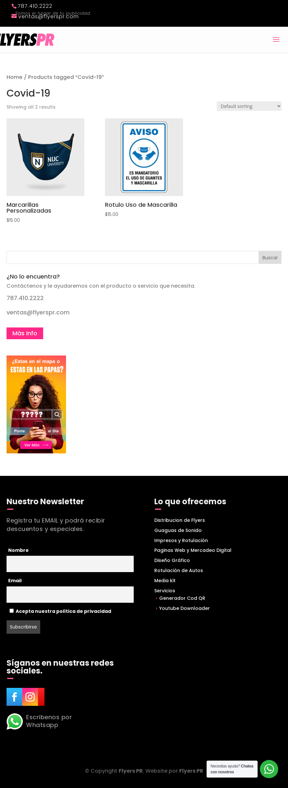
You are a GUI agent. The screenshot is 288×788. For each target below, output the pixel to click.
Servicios (164, 590)
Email (15, 580)
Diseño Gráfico (172, 560)
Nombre (18, 550)
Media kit (165, 580)
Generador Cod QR (182, 598)
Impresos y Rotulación (181, 540)
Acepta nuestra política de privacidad (60, 611)
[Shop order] (249, 106)
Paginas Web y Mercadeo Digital (192, 550)
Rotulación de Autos (178, 570)
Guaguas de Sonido (178, 530)
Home (15, 77)
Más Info (24, 333)
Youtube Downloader (184, 608)
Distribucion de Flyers (179, 520)
